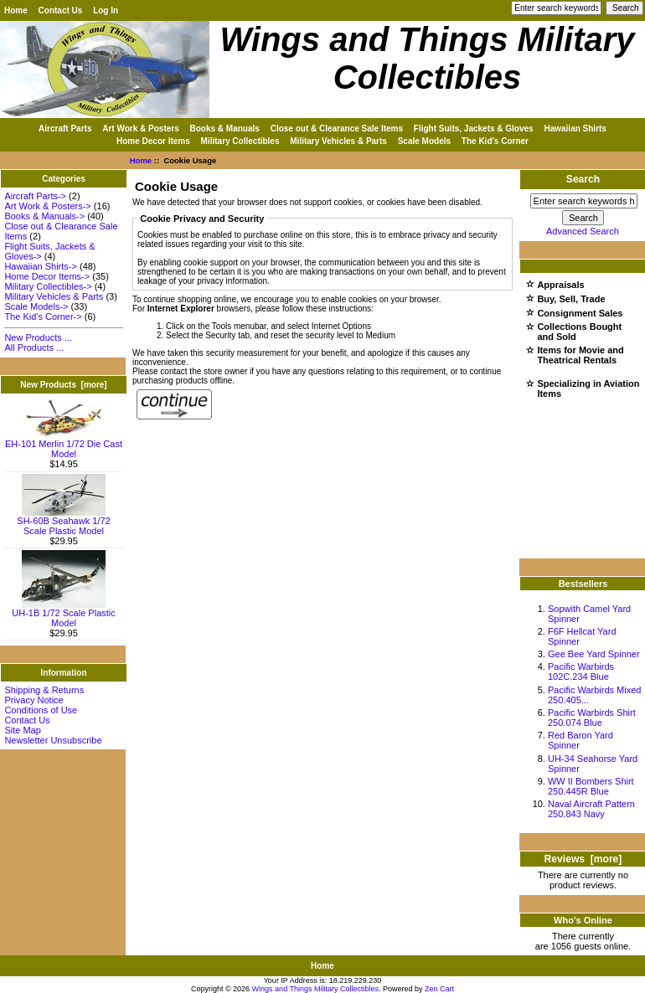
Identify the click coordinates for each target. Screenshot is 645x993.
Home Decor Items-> (47, 276)
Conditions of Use (40, 710)
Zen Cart (439, 989)
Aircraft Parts (65, 128)
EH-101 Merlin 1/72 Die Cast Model (63, 444)
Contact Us (61, 10)
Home (16, 10)
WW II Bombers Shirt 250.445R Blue (591, 786)
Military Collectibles (240, 141)
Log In (105, 10)
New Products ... (38, 337)
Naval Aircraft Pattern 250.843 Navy (591, 809)
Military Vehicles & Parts (338, 141)
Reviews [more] (583, 859)
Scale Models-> (36, 306)
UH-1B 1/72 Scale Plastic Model (64, 613)
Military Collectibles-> (47, 286)
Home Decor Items (153, 141)
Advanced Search (582, 231)
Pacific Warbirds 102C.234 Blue (581, 671)
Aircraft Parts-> (35, 196)
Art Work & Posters (140, 128)
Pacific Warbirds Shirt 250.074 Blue (592, 717)
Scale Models (424, 141)
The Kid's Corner (495, 141)
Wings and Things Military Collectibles (315, 989)
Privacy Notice (33, 700)
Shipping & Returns (44, 690)
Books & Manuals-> (44, 216)
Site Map (22, 730)
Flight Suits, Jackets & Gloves (474, 128)
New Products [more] (63, 384)
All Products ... (34, 347)
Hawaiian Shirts (575, 128)
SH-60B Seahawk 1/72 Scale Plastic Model (63, 521)
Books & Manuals (225, 128)
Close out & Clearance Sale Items (337, 128)
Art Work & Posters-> (47, 206)
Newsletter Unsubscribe (52, 740)
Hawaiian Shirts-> (40, 266)
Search (583, 179)
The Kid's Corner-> (42, 316)
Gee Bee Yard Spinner (594, 654)
